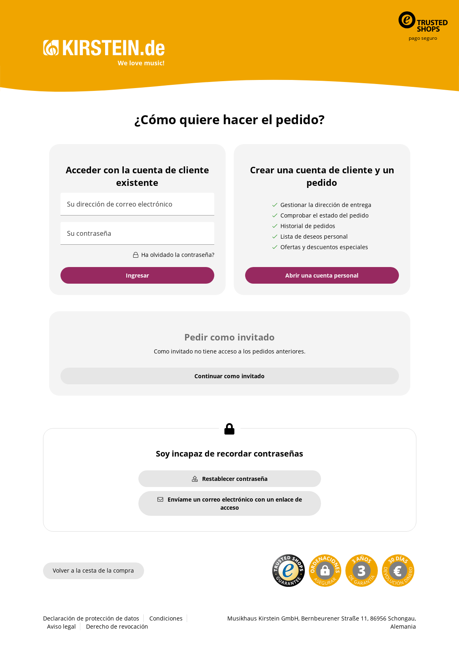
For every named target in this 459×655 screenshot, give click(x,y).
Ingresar (137, 275)
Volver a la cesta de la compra (93, 570)
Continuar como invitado (229, 376)
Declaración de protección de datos (91, 618)
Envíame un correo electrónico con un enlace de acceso (229, 503)
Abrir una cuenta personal (321, 275)
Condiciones (166, 618)
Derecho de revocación (117, 626)
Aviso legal (61, 626)
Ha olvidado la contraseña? (173, 255)
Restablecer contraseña (229, 479)
